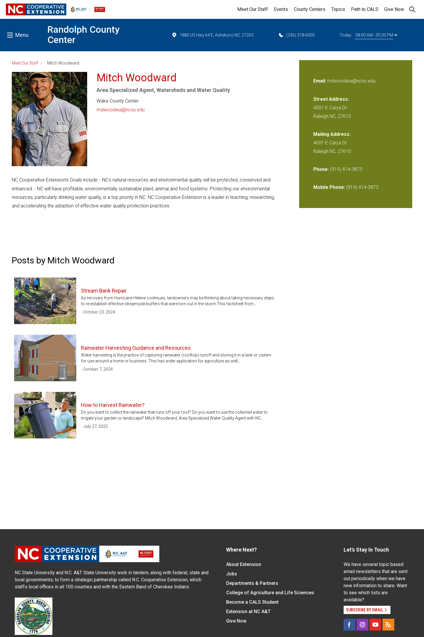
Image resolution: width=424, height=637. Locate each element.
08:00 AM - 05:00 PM (376, 35)
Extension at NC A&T (248, 611)
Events (281, 9)
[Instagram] (362, 625)
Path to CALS (364, 9)
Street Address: (331, 99)
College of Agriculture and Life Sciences (270, 592)
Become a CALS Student (252, 602)
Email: (320, 81)
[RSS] (388, 625)
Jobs (231, 574)
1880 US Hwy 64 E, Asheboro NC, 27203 (212, 35)
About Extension (243, 564)
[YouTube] (375, 625)
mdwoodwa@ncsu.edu (121, 110)
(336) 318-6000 (296, 35)
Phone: (321, 169)
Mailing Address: (331, 134)
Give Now (394, 9)
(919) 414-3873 (346, 169)
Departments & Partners (252, 583)
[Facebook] (349, 625)
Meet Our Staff (252, 9)
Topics (338, 9)
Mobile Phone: (329, 187)
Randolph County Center (83, 34)
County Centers (309, 9)
